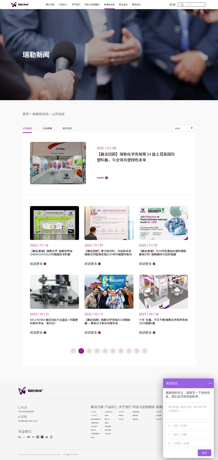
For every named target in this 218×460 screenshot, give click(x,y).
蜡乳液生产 (94, 426)
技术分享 (67, 128)
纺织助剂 (93, 430)
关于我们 (76, 4)
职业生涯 (123, 4)
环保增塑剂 (108, 426)
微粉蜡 (107, 423)
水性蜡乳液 (108, 433)
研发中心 (121, 415)
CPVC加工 (94, 415)
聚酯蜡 (107, 415)
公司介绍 (121, 412)
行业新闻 (47, 128)
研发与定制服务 (92, 4)
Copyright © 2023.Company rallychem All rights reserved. (39, 454)
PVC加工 (93, 412)
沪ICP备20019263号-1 (71, 454)
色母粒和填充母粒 (96, 419)
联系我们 (136, 4)
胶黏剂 (93, 437)
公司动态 (58, 114)
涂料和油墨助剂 (95, 433)
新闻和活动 (109, 4)
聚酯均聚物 (108, 430)
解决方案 (50, 4)
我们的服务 (136, 412)
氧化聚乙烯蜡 (108, 412)
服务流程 (135, 415)
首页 (26, 114)
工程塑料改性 (94, 423)
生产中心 (121, 419)
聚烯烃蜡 (107, 419)
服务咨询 (135, 419)
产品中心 (63, 4)
